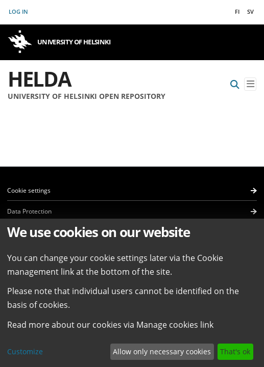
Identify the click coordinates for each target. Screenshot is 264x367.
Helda (39, 79)
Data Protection (29, 211)
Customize (25, 351)
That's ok (235, 351)
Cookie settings (29, 190)
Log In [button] (19, 11)
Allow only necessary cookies (162, 351)
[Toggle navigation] (250, 84)
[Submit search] (235, 84)
